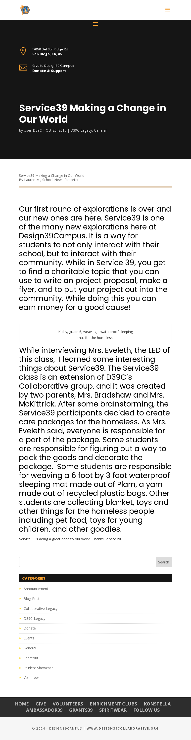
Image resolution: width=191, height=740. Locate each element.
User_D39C (33, 130)
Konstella (157, 704)
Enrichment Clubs (113, 704)
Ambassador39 (44, 710)
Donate (30, 628)
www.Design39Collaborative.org (123, 728)
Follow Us (146, 710)
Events (29, 638)
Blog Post (32, 598)
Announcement (36, 588)
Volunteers (68, 704)
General (100, 130)
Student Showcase (38, 668)
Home (22, 704)
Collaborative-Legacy (40, 608)
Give (41, 704)
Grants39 (81, 710)
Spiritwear (113, 710)
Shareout (31, 658)
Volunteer (31, 677)
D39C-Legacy (81, 130)
